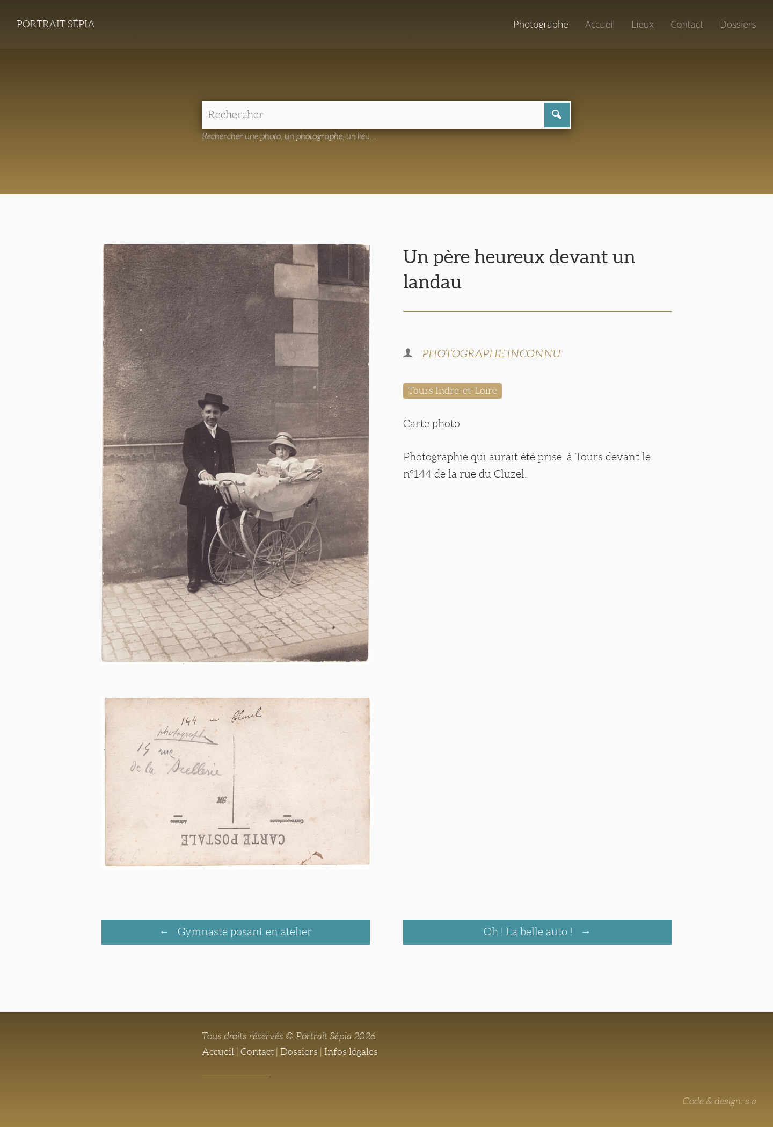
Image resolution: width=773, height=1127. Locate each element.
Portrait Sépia (56, 24)
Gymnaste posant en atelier (243, 931)
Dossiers (738, 24)
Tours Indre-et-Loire (452, 390)
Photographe (540, 24)
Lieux (642, 24)
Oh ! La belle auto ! (529, 931)
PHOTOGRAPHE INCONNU (491, 353)
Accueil (600, 24)
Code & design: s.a (719, 1101)
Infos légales (351, 1051)
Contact (686, 24)
